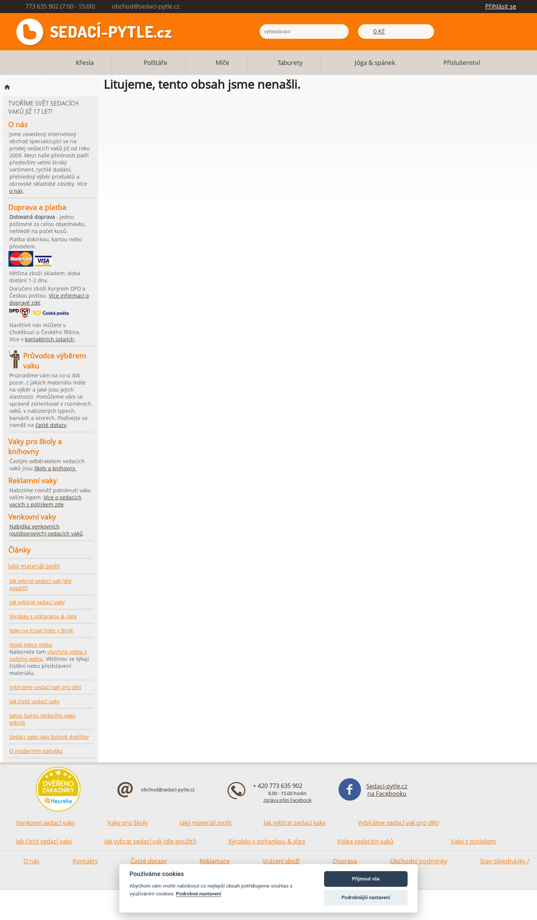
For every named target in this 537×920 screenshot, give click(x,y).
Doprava (345, 861)
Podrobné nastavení (198, 894)
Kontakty (85, 861)
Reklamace (215, 861)
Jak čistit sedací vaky (34, 701)
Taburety (290, 62)
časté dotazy (50, 424)
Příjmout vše (366, 879)
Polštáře (155, 62)
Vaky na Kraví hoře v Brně (41, 630)
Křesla (85, 62)
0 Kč (379, 31)
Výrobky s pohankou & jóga (42, 616)
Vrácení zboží (281, 861)
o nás (16, 190)
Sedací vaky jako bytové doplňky (49, 736)
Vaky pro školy (127, 823)
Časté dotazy (148, 861)
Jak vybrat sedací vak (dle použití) (40, 584)
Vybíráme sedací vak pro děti (45, 687)
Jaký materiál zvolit (34, 566)
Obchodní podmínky (418, 861)
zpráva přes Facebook (287, 800)
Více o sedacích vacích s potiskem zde (45, 501)
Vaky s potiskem (473, 841)
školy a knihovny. (55, 468)
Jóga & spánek (375, 62)
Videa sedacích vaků (365, 841)
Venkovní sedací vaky (45, 823)
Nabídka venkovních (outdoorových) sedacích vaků (46, 530)
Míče (222, 62)
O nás (31, 861)
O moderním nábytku (36, 750)
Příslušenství (461, 62)
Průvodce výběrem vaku (54, 361)
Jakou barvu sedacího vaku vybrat (42, 719)
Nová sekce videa (30, 644)
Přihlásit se (500, 6)
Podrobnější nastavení (366, 897)
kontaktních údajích (49, 339)
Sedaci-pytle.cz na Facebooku (386, 790)
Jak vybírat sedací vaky (37, 602)
